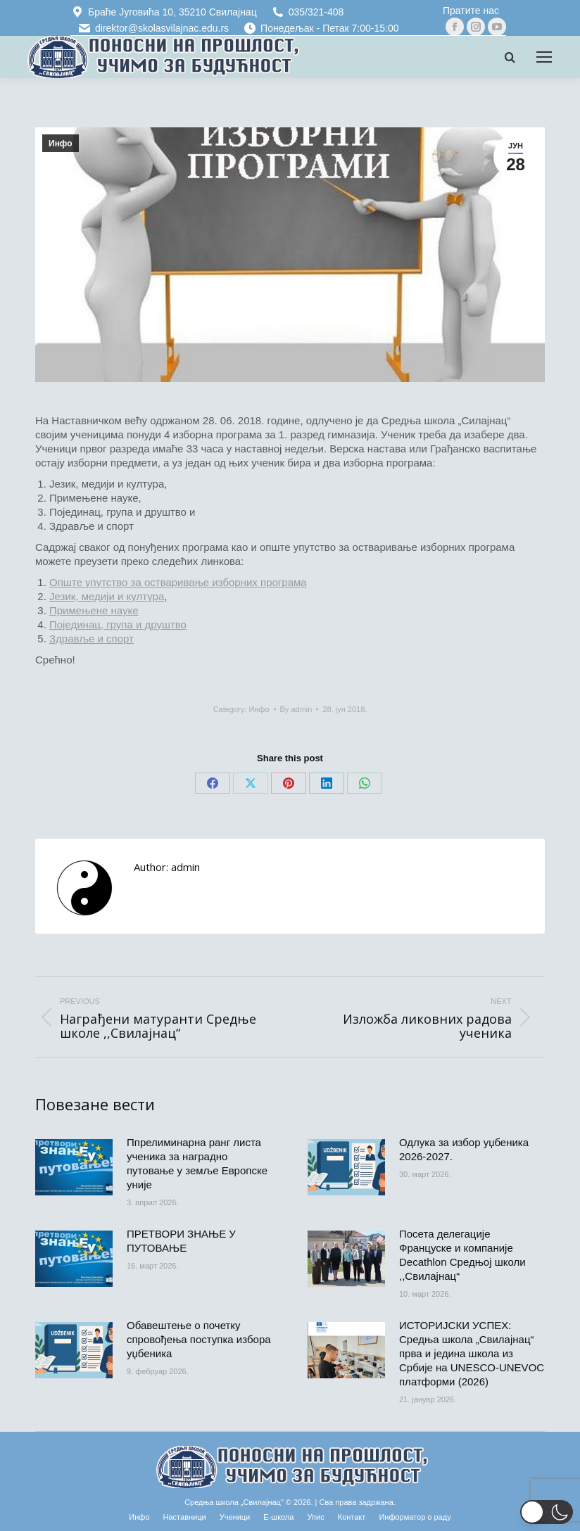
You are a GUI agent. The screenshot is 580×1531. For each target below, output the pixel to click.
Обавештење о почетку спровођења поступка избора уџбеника (199, 1339)
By (296, 709)
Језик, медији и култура (106, 596)
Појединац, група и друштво (118, 624)
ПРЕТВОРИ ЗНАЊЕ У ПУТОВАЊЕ (181, 1241)
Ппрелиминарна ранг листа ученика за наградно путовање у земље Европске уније (197, 1163)
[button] (546, 1512)
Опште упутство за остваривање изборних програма (178, 582)
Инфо (60, 143)
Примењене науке (94, 610)
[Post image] (74, 1167)
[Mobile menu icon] (544, 57)
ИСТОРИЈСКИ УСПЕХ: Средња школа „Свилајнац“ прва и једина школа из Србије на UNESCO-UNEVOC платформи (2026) (471, 1353)
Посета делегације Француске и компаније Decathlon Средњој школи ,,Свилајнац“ (462, 1255)
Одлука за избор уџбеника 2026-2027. (464, 1149)
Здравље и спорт (91, 638)
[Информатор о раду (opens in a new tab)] (414, 1517)
